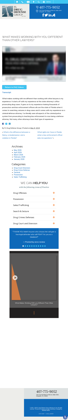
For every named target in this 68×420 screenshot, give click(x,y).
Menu (48, 2)
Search (38, 2)
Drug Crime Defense (22, 170)
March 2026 (18, 155)
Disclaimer (49, 414)
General (17, 172)
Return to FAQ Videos (14, 87)
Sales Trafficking (20, 177)
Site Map (41, 414)
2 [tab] (25, 246)
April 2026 (18, 152)
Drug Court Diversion (22, 168)
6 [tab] (34, 246)
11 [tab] (45, 246)
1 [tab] (23, 246)
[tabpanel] (34, 237)
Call (22, 2)
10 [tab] (42, 246)
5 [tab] (32, 246)
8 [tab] (38, 246)
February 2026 (19, 157)
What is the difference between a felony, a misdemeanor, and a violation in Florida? (16, 135)
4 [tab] (29, 246)
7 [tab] (36, 246)
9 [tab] (40, 246)
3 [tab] (27, 246)
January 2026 (19, 159)
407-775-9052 (49, 7)
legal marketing (51, 409)
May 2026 (18, 150)
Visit (33, 2)
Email (28, 2)
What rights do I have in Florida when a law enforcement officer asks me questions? (49, 135)
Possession (18, 175)
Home (17, 2)
